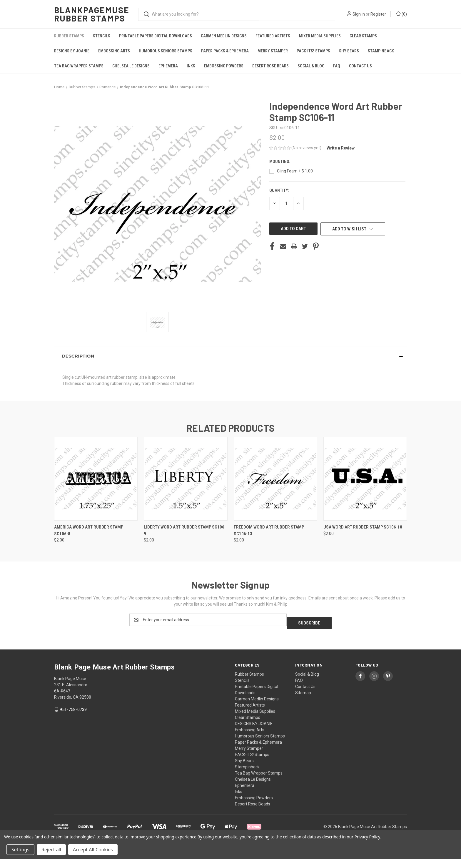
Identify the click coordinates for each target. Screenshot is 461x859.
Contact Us (360, 66)
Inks (191, 66)
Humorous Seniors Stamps (165, 51)
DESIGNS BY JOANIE (71, 51)
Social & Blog (311, 66)
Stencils (101, 36)
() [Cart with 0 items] (401, 13)
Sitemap (303, 689)
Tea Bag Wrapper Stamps (78, 66)
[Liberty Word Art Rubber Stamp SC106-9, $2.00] (185, 478)
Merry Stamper (273, 51)
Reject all (51, 849)
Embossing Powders (223, 66)
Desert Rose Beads (270, 66)
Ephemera (168, 66)
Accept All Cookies (93, 849)
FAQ (336, 66)
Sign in (359, 14)
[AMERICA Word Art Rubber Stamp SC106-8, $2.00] (95, 478)
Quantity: (279, 190)
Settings (20, 849)
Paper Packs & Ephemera (225, 51)
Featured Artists (272, 36)
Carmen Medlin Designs (224, 36)
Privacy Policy (367, 837)
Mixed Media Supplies (320, 36)
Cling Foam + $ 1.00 (295, 171)
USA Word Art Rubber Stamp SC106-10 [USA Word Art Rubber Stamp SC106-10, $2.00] (362, 527)
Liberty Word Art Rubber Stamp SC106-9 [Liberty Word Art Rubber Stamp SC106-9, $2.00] (185, 530)
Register (378, 14)
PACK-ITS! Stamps (313, 51)
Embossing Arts (114, 51)
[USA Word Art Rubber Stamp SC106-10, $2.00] (365, 478)
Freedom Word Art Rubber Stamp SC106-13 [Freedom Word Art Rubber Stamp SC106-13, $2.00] (269, 530)
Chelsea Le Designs (131, 66)
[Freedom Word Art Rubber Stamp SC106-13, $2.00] (275, 478)
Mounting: (280, 161)
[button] (338, 148)
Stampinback (381, 51)
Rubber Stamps (69, 36)
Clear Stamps (363, 36)
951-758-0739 (73, 706)
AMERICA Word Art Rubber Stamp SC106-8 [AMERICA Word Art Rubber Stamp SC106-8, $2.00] (88, 530)
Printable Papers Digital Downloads (155, 36)
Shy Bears (349, 51)
